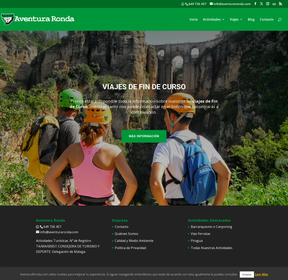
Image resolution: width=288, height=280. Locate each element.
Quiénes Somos (126, 233)
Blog (251, 20)
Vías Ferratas (200, 233)
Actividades (212, 20)
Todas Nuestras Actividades (211, 248)
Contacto (267, 20)
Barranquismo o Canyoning (211, 226)
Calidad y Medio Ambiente (134, 240)
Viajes (234, 20)
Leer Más (261, 274)
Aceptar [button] (247, 274)
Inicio (194, 20)
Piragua (197, 240)
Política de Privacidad (130, 248)
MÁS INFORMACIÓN (144, 136)
